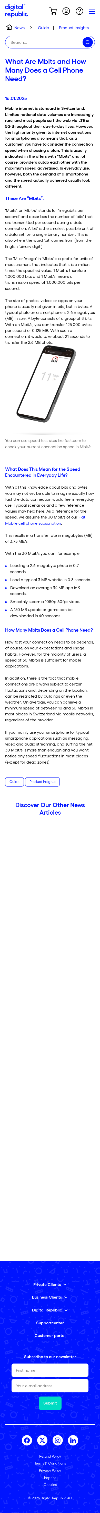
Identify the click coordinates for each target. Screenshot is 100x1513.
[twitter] (42, 1440)
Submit (50, 1402)
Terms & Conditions (50, 1463)
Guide (14, 781)
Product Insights (42, 781)
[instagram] (58, 1440)
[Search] (88, 42)
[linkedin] (73, 1440)
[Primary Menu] (92, 12)
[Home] (16, 11)
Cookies (50, 1484)
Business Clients (47, 1296)
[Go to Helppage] (79, 11)
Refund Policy (50, 1456)
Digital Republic (47, 1309)
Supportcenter (50, 1322)
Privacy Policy (50, 1470)
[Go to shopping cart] (53, 11)
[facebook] (27, 1440)
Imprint (50, 1477)
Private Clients (47, 1284)
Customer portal (50, 1335)
